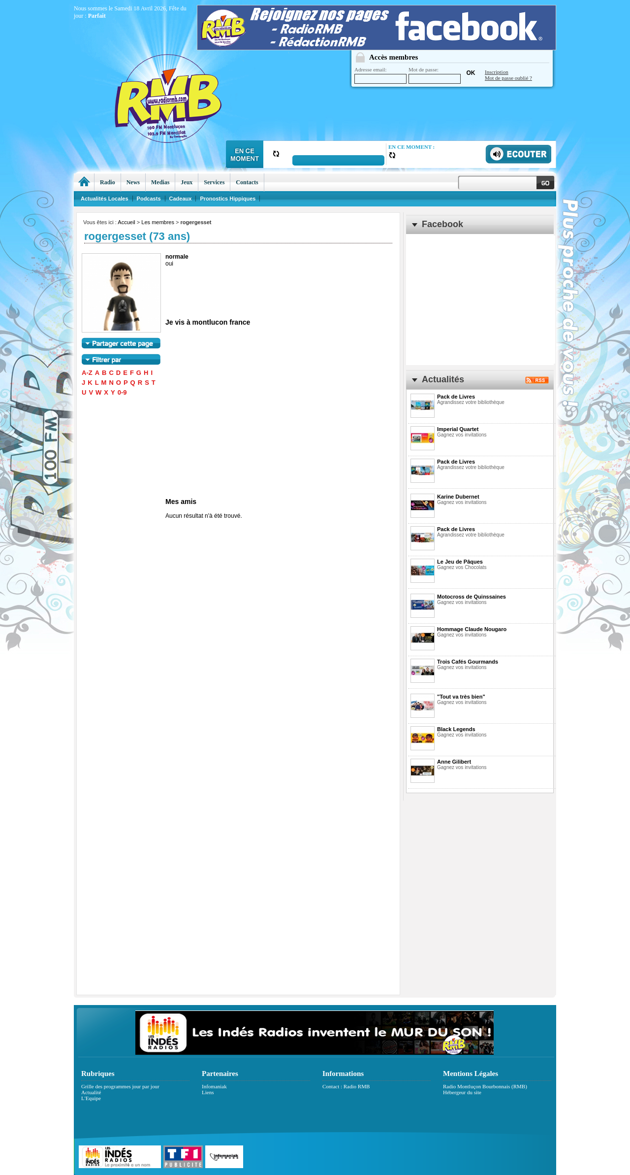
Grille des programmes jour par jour (120, 1086)
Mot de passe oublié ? (508, 78)
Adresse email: (380, 75)
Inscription (496, 72)
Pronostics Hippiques (227, 198)
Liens (208, 1092)
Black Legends (456, 729)
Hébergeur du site (462, 1092)
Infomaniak (214, 1086)
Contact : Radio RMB (346, 1086)
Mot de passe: (435, 75)
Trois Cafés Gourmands (467, 662)
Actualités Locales (104, 198)
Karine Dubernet (458, 497)
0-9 (122, 392)
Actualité (91, 1092)
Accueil (126, 222)
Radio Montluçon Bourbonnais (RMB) (485, 1086)
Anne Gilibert (454, 762)
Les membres (157, 222)
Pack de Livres (456, 397)
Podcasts (149, 198)
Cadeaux (180, 198)
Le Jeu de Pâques (460, 562)
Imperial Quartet (457, 429)
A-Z (87, 372)
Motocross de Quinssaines (471, 597)
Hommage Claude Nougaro (471, 629)
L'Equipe (91, 1098)
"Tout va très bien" (461, 697)
